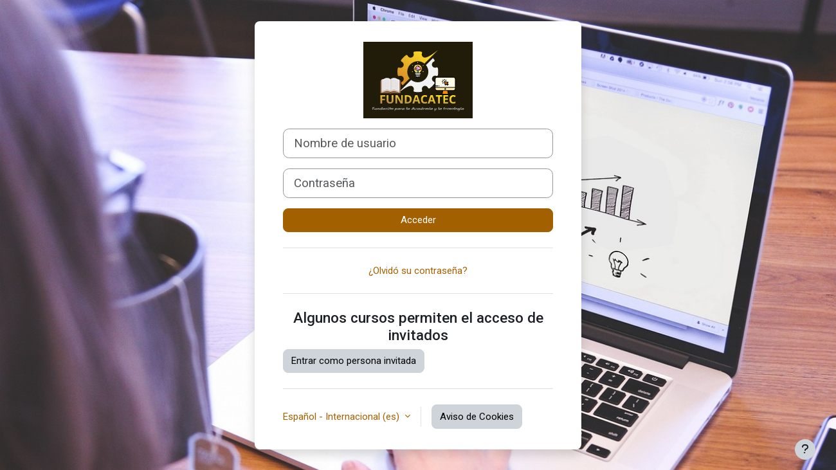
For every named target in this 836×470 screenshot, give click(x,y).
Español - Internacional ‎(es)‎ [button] (342, 416)
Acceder (418, 220)
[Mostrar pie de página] (805, 449)
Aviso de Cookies (477, 416)
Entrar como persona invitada (353, 360)
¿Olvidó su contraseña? (418, 270)
